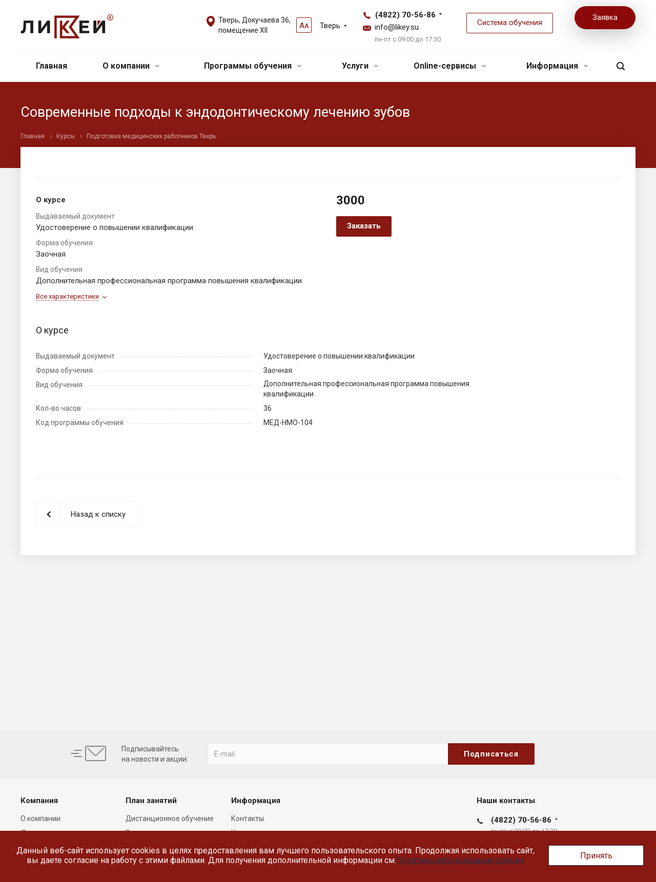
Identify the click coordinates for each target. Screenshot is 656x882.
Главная (51, 66)
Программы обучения (252, 66)
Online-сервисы (450, 66)
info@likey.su (397, 27)
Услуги (360, 66)
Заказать (364, 225)
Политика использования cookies (460, 860)
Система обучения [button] (509, 22)
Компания (39, 800)
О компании (130, 66)
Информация (557, 66)
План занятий (151, 800)
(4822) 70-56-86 (405, 14)
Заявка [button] (605, 17)
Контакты (247, 818)
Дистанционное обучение (170, 818)
